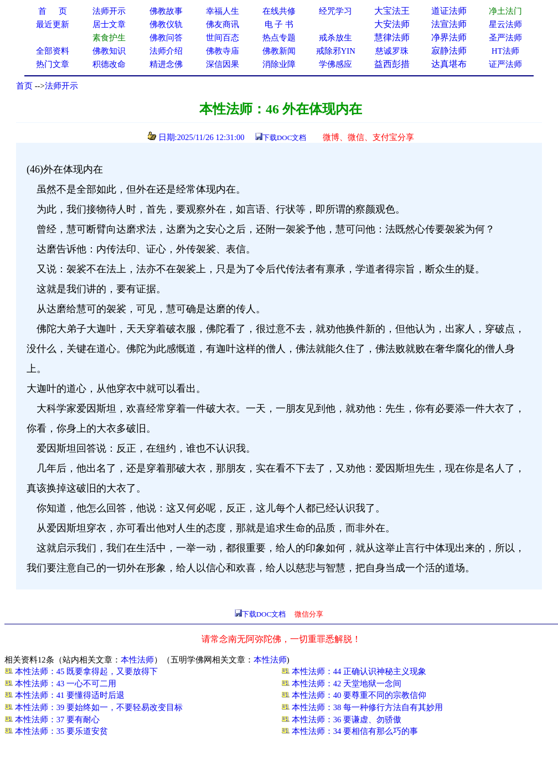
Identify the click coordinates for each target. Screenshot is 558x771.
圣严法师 (505, 37)
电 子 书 (279, 24)
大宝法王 (392, 10)
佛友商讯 (222, 24)
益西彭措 (392, 64)
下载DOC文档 (284, 137)
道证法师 (449, 10)
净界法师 (449, 37)
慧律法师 (392, 37)
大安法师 (392, 24)
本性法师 (137, 659)
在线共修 (279, 11)
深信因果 (222, 64)
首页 (24, 85)
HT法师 (505, 50)
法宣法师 (449, 24)
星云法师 (505, 24)
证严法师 (505, 64)
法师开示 (61, 85)
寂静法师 (449, 50)
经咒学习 (335, 11)
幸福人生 (222, 11)
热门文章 (52, 64)
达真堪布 (449, 64)
